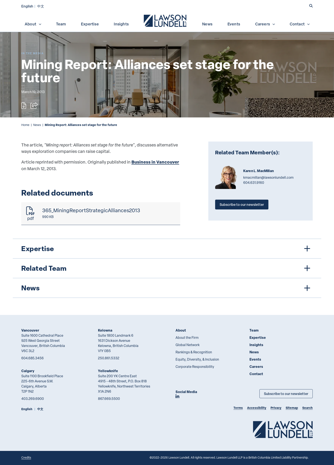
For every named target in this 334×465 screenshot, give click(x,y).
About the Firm (187, 337)
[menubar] (167, 20)
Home (25, 125)
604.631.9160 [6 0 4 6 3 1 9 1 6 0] (253, 182)
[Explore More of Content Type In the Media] (32, 53)
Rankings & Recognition (194, 352)
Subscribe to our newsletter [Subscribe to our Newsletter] (286, 393)
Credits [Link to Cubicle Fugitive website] (26, 457)
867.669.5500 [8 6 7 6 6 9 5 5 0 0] (109, 398)
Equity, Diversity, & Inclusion (197, 359)
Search (307, 407)
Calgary (27, 370)
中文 (40, 6)
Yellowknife (108, 370)
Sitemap (292, 407)
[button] (311, 6)
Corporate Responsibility (195, 366)
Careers (265, 24)
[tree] (167, 268)
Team (61, 24)
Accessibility (256, 407)
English (27, 6)
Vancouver (30, 330)
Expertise (90, 24)
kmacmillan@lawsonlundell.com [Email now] (268, 177)
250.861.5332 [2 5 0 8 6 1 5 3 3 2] (108, 358)
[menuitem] (165, 20)
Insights (121, 24)
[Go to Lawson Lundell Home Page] (283, 429)
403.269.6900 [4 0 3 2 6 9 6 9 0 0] (32, 398)
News (207, 24)
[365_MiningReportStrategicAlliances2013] (100, 213)
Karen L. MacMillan (258, 170)
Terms (238, 407)
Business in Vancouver (155, 162)
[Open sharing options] (34, 105)
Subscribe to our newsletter (242, 204)
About (33, 24)
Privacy (276, 407)
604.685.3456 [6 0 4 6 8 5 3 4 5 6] (32, 358)
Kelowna (105, 330)
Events (233, 24)
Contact (300, 24)
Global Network (188, 344)
